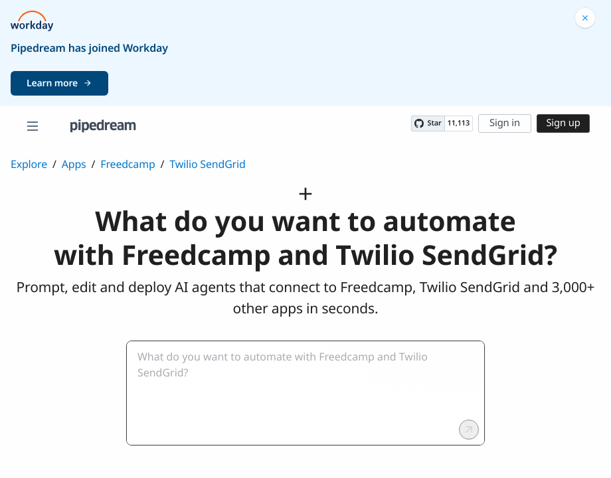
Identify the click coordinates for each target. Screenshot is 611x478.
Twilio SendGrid (207, 164)
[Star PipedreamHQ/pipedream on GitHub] (427, 123)
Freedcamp (127, 164)
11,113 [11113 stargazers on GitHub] (459, 123)
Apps (74, 164)
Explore (29, 164)
